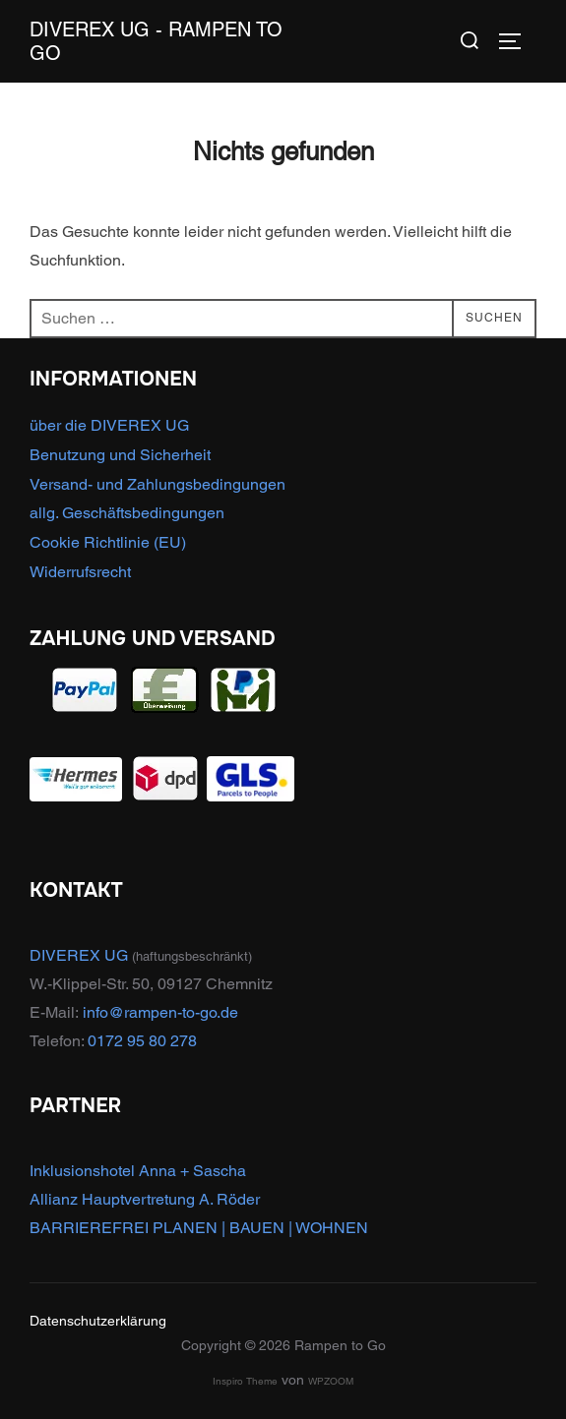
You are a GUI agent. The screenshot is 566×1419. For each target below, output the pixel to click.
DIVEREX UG (79, 955)
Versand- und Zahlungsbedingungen (157, 484)
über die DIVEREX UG (109, 425)
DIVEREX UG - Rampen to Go (156, 41)
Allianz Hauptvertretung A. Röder (145, 1199)
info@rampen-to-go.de (160, 1012)
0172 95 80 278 (142, 1041)
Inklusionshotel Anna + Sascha (138, 1170)
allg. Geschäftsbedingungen (127, 512)
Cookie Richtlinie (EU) (108, 542)
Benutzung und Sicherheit (120, 454)
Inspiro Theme (245, 1381)
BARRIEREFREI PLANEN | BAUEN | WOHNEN (199, 1227)
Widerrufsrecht (80, 571)
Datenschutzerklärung (98, 1321)
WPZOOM (330, 1381)
